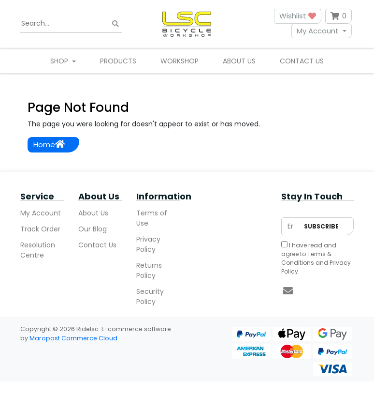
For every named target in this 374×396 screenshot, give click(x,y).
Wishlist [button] (297, 16)
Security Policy (150, 296)
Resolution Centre (37, 250)
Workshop (179, 61)
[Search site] (115, 23)
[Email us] (288, 291)
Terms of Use (151, 218)
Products (118, 61)
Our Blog (92, 229)
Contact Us (302, 61)
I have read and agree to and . (316, 258)
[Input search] (71, 24)
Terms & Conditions (306, 258)
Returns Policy (149, 270)
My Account (318, 31)
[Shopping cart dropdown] (338, 16)
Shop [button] (60, 61)
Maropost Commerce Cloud (73, 338)
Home (49, 144)
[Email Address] (290, 226)
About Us (239, 61)
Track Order (40, 229)
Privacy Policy (148, 244)
